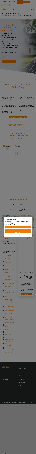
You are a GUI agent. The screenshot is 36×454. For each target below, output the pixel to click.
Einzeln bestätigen (18, 232)
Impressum (20, 235)
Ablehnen (18, 229)
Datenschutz (16, 235)
